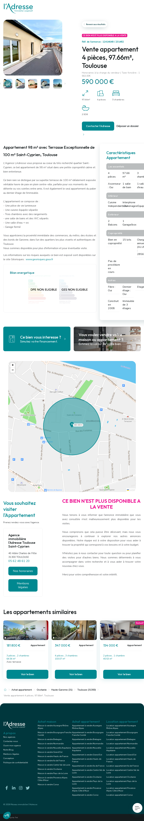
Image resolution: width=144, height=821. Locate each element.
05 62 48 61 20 (19, 561)
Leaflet (131, 490)
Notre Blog (8, 750)
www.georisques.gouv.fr (39, 259)
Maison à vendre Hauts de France (53, 756)
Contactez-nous (10, 741)
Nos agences (9, 737)
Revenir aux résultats (94, 24)
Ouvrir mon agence (12, 745)
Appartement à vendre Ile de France (88, 766)
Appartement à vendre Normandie (87, 743)
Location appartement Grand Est (121, 754)
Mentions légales (23, 585)
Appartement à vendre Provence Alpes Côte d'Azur (86, 789)
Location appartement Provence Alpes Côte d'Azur (120, 789)
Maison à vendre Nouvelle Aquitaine (54, 748)
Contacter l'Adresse (98, 126)
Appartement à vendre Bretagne (86, 739)
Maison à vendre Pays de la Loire (53, 773)
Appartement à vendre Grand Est (87, 754)
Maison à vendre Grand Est (50, 752)
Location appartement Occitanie (121, 777)
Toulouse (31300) (86, 689)
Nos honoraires (23, 571)
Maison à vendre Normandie (51, 743)
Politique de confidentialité (15, 762)
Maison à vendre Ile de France (51, 760)
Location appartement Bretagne (120, 739)
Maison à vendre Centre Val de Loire (54, 765)
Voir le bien (27, 674)
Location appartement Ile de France (122, 766)
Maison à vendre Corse (48, 784)
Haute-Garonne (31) (61, 689)
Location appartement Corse (119, 795)
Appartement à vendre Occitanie (86, 777)
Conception (8, 758)
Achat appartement (21, 689)
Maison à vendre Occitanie (50, 769)
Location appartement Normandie (121, 743)
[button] (72, 426)
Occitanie (42, 689)
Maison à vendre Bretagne (49, 739)
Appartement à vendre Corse (85, 795)
